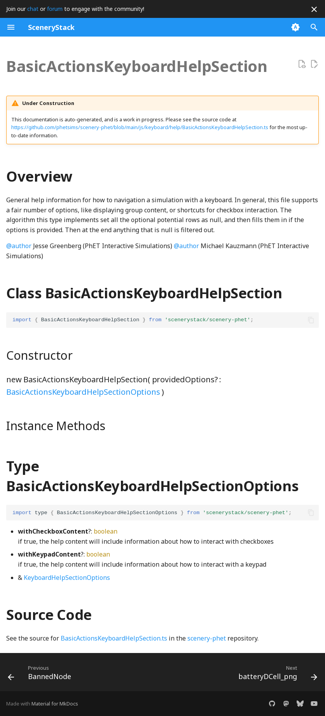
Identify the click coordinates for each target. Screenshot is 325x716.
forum (55, 8)
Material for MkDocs (54, 703)
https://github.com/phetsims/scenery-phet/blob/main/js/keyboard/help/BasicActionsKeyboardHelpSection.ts (139, 127)
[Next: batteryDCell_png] (276, 674)
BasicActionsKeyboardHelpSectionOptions (83, 392)
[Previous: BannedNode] (41, 674)
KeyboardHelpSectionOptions (67, 577)
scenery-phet (206, 638)
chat (32, 8)
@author (18, 246)
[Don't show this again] (314, 9)
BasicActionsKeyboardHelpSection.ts (114, 638)
